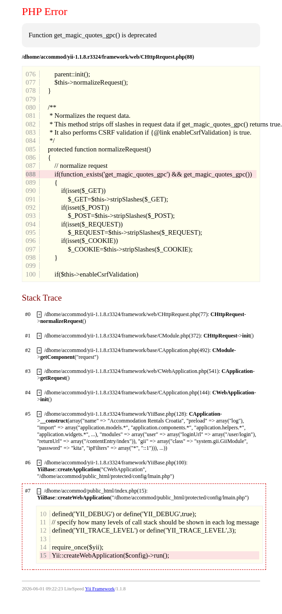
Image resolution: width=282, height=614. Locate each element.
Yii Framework (100, 588)
